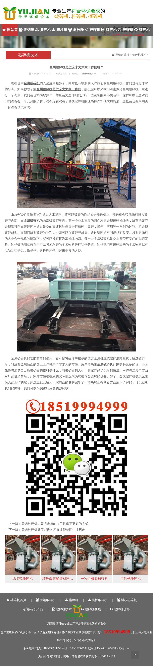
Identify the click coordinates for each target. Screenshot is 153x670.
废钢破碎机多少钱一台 (23, 632)
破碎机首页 (16, 600)
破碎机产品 (92, 32)
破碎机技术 (109, 32)
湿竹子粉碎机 (130, 579)
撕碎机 (43, 30)
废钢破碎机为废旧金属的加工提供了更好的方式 (54, 523)
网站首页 (10, 32)
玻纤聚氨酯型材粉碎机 (59, 579)
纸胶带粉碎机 (22, 579)
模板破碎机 (59, 32)
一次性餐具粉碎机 (94, 579)
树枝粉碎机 (76, 32)
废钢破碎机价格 (55, 632)
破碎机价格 (142, 32)
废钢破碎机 (26, 32)
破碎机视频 (125, 32)
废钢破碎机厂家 (89, 73)
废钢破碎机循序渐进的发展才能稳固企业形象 (53, 529)
